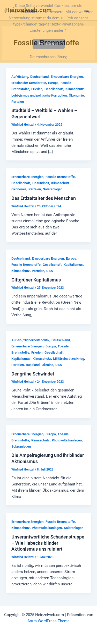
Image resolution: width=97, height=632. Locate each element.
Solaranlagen (52, 189)
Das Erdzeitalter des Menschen (43, 198)
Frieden (36, 89)
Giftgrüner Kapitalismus (36, 280)
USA (49, 271)
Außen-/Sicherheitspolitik (30, 340)
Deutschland (39, 77)
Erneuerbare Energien (67, 77)
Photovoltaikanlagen (67, 440)
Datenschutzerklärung (48, 57)
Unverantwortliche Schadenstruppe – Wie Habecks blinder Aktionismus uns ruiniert (47, 543)
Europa (53, 83)
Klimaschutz (74, 89)
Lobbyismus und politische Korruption (39, 95)
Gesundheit (40, 183)
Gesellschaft (53, 89)
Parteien (17, 102)
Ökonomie (76, 95)
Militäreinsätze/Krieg (68, 359)
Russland (33, 365)
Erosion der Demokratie (28, 83)
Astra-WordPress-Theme (48, 621)
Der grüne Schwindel (32, 374)
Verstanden (48, 43)
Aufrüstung (19, 77)
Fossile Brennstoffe (60, 177)
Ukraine (47, 365)
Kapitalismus (73, 265)
